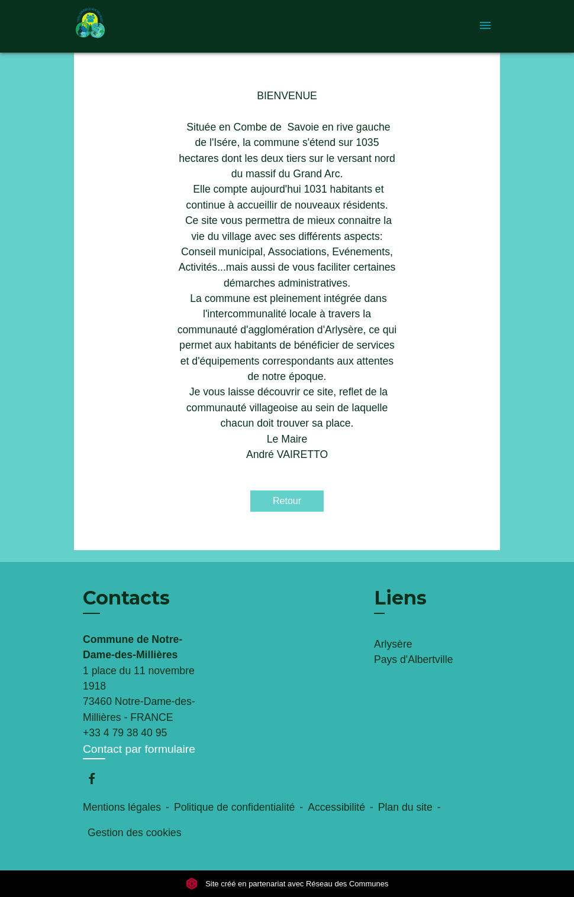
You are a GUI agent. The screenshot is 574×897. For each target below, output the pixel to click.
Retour (287, 501)
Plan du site (405, 807)
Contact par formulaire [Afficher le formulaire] (139, 749)
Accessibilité (336, 807)
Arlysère (393, 644)
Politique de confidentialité (234, 807)
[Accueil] (148, 26)
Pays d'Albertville (413, 659)
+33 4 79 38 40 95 (125, 733)
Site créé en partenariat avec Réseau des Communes (287, 883)
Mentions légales (122, 807)
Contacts (126, 598)
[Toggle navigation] (485, 26)
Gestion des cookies (134, 832)
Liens (400, 597)
